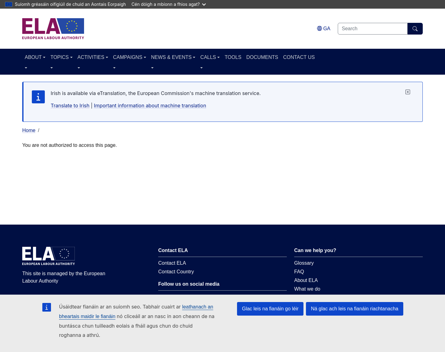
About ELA (306, 280)
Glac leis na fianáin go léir (270, 308)
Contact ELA (172, 263)
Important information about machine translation (150, 105)
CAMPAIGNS (127, 57)
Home (29, 130)
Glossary (304, 263)
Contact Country (176, 271)
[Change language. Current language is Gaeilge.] (323, 28)
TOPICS (59, 57)
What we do (307, 289)
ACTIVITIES (91, 57)
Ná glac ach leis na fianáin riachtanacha (354, 308)
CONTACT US (299, 57)
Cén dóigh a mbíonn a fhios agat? (168, 4)
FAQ (299, 271)
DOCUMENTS (262, 57)
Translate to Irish (70, 105)
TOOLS (233, 57)
